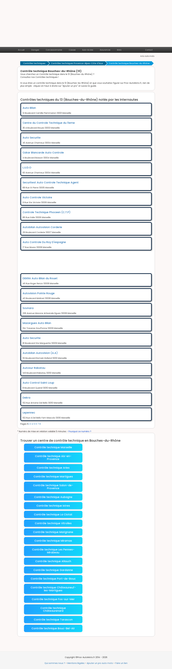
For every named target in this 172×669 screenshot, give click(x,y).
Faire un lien (121, 663)
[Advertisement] (86, 24)
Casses (72, 50)
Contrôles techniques (34, 63)
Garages (35, 50)
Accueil (21, 50)
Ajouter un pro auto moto (100, 663)
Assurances (105, 50)
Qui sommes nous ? (55, 663)
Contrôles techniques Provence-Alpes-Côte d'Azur (77, 63)
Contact (149, 50)
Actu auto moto (147, 56)
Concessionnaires (54, 50)
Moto (119, 50)
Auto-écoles (87, 50)
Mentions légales (75, 663)
